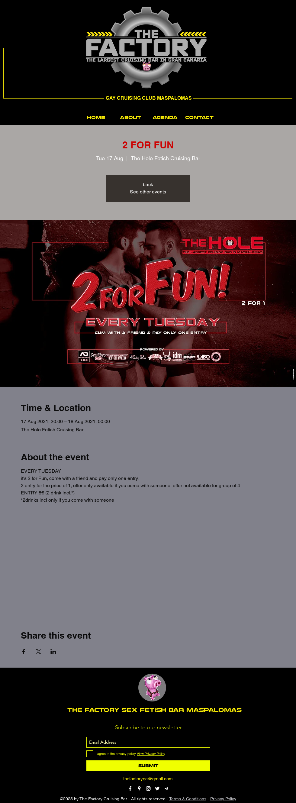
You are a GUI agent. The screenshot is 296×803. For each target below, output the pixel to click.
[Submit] (148, 765)
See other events (148, 192)
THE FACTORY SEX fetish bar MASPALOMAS (154, 710)
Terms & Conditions (187, 798)
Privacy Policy (223, 798)
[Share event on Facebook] (24, 651)
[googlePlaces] (139, 788)
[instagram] (148, 788)
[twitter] (157, 788)
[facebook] (130, 788)
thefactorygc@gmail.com (148, 778)
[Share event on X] (38, 651)
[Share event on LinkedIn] (53, 651)
